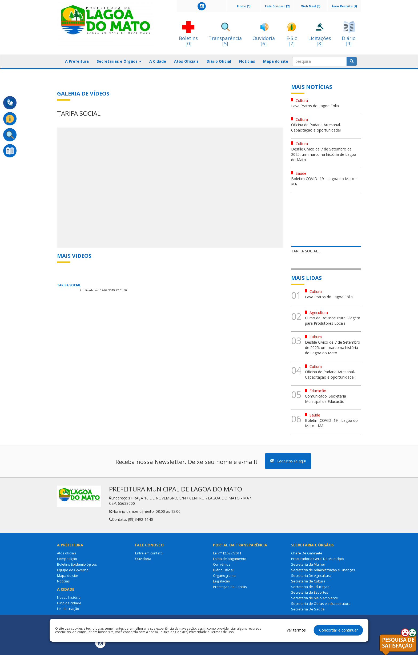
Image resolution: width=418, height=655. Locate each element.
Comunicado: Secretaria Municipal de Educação (325, 399)
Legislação (221, 581)
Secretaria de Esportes (309, 592)
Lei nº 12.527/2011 (227, 553)
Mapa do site (275, 61)
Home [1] (243, 6)
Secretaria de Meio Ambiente (314, 598)
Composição (67, 558)
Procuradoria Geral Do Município (317, 558)
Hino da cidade (69, 603)
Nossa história (69, 597)
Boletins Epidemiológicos (77, 564)
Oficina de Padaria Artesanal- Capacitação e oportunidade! (316, 127)
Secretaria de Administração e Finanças (323, 569)
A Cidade (157, 61)
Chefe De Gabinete (306, 553)
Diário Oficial (219, 61)
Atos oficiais (67, 553)
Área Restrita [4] (344, 6)
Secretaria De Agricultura (311, 575)
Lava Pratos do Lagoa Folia (315, 105)
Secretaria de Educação (310, 586)
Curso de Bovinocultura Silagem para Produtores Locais (332, 320)
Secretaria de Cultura (308, 581)
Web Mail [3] (310, 6)
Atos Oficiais (186, 61)
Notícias (247, 61)
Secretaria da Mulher (308, 564)
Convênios (221, 564)
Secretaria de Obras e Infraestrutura (321, 603)
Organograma (224, 575)
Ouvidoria (143, 558)
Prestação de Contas (230, 586)
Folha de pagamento (229, 558)
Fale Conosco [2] (277, 6)
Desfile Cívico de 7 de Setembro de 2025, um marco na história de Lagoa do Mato (323, 154)
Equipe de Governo (73, 569)
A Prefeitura (77, 61)
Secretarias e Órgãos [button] (119, 61)
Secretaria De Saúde (308, 609)
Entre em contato (149, 553)
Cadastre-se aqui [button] (288, 460)
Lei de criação (68, 608)
